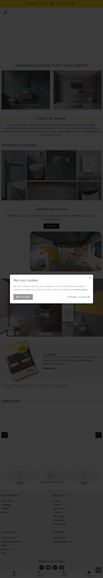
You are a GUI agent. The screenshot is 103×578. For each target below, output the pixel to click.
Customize (23, 297)
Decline (72, 297)
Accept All (84, 297)
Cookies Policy (80, 289)
